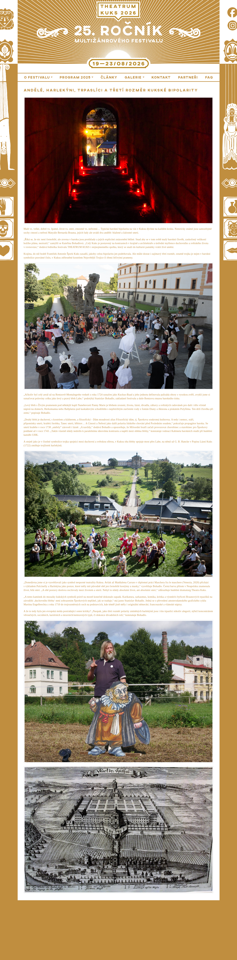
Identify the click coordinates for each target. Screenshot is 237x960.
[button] (38, 77)
